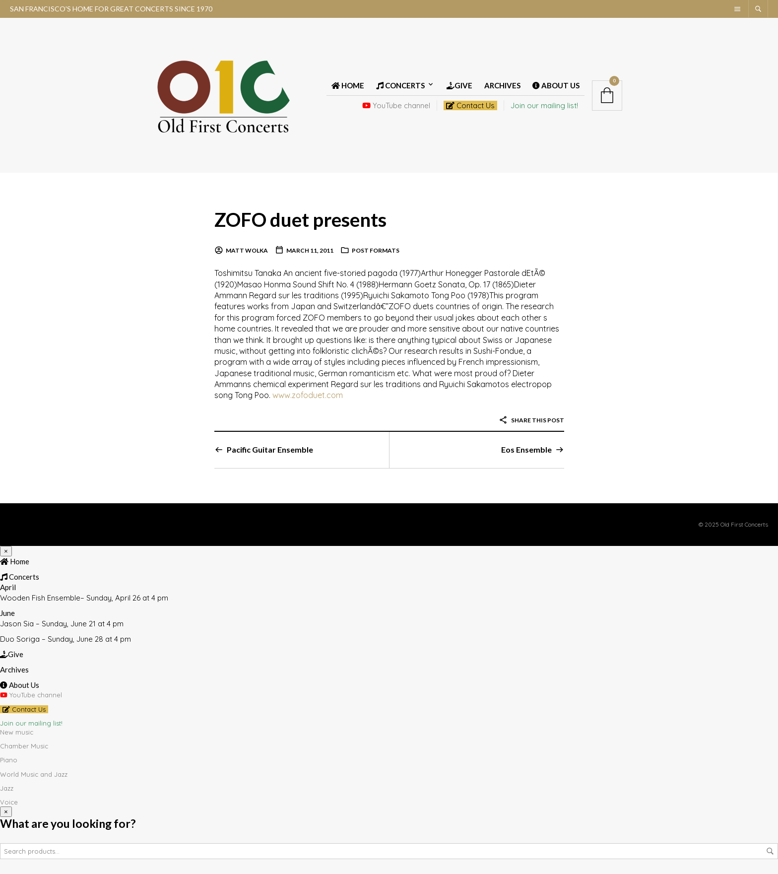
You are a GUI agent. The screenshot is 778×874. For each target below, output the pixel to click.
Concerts (400, 85)
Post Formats (375, 250)
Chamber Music (24, 746)
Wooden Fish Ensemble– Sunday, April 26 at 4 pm (84, 598)
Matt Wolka (247, 250)
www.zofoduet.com (307, 395)
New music (16, 732)
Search (770, 851)
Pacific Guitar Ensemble (270, 449)
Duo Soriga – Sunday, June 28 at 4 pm (65, 639)
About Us (556, 85)
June (7, 612)
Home (347, 85)
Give (459, 85)
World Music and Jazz (33, 774)
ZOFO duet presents (302, 219)
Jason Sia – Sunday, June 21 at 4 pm (62, 623)
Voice (9, 802)
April (8, 587)
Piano (8, 760)
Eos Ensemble (526, 449)
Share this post (531, 420)
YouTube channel (396, 105)
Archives (502, 85)
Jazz (6, 788)
